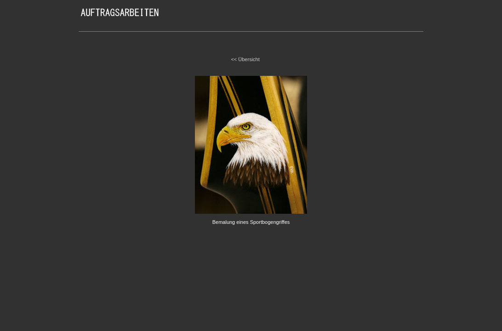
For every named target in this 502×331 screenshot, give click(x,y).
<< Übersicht (245, 59)
